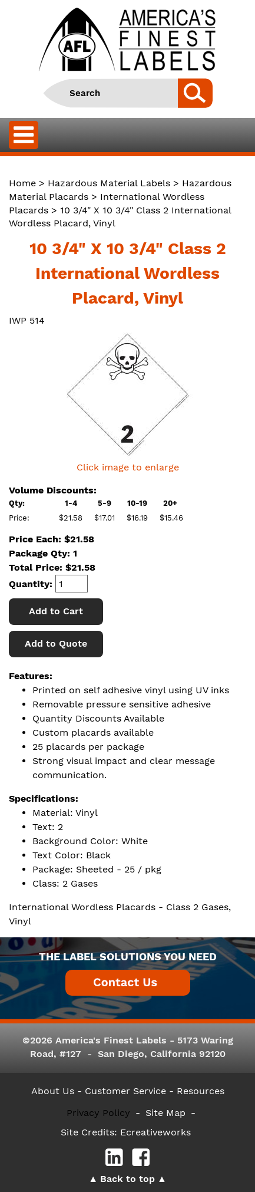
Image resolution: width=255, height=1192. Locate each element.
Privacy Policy (98, 1112)
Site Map (165, 1112)
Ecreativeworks (155, 1132)
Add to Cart (56, 611)
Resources (200, 1090)
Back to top (127, 1178)
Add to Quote (56, 643)
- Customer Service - (125, 1090)
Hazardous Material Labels (109, 183)
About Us (52, 1090)
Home (22, 183)
